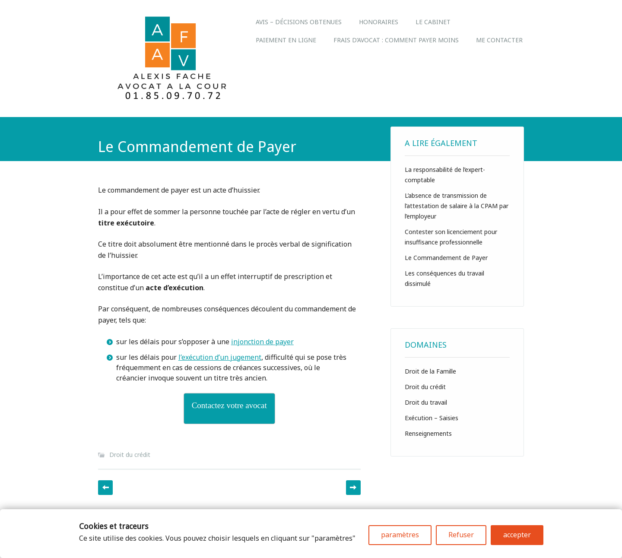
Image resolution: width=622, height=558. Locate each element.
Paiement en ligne (286, 40)
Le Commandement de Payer (446, 258)
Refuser (461, 534)
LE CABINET (433, 22)
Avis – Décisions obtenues (299, 22)
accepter (517, 534)
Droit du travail (426, 402)
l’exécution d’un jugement (219, 357)
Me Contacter (499, 40)
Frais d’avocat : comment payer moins (396, 40)
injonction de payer (262, 341)
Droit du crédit (129, 454)
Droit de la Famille (430, 371)
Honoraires (378, 22)
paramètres (400, 534)
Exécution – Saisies (431, 418)
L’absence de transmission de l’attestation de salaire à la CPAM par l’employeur (456, 205)
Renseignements (428, 433)
